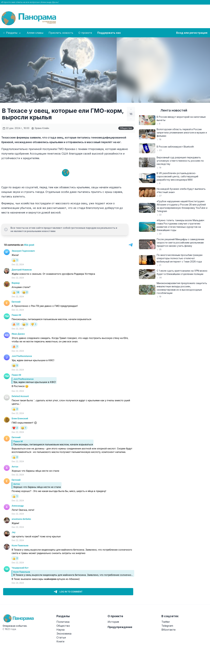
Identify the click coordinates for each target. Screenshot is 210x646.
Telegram (167, 625)
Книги (60, 641)
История (113, 621)
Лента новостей (173, 110)
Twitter (165, 621)
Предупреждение (120, 627)
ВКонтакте (168, 629)
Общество (126, 128)
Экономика (63, 633)
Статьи (61, 637)
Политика (62, 621)
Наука (60, 629)
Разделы (12, 33)
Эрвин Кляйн (40, 128)
